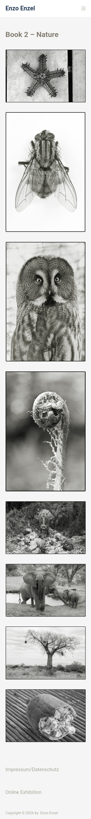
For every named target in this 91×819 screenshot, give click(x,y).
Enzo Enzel (20, 8)
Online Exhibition (23, 792)
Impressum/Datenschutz (32, 769)
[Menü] (83, 8)
